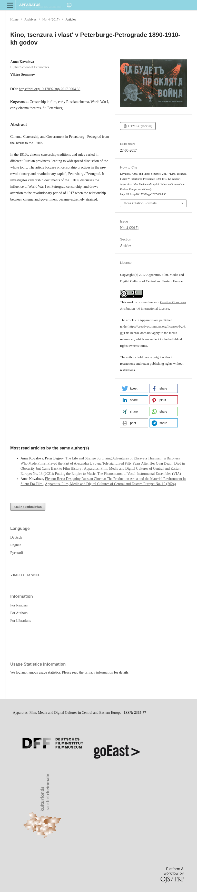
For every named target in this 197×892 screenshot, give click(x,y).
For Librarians (20, 621)
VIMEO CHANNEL (25, 575)
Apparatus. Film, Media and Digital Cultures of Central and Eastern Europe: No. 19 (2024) (110, 484)
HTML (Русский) (139, 126)
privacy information (98, 672)
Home (14, 19)
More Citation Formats (140, 203)
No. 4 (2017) (51, 19)
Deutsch (16, 537)
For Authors (18, 613)
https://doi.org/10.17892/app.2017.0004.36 (49, 89)
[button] (134, 388)
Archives (30, 19)
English (15, 545)
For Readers (19, 605)
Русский (16, 553)
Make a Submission (28, 507)
